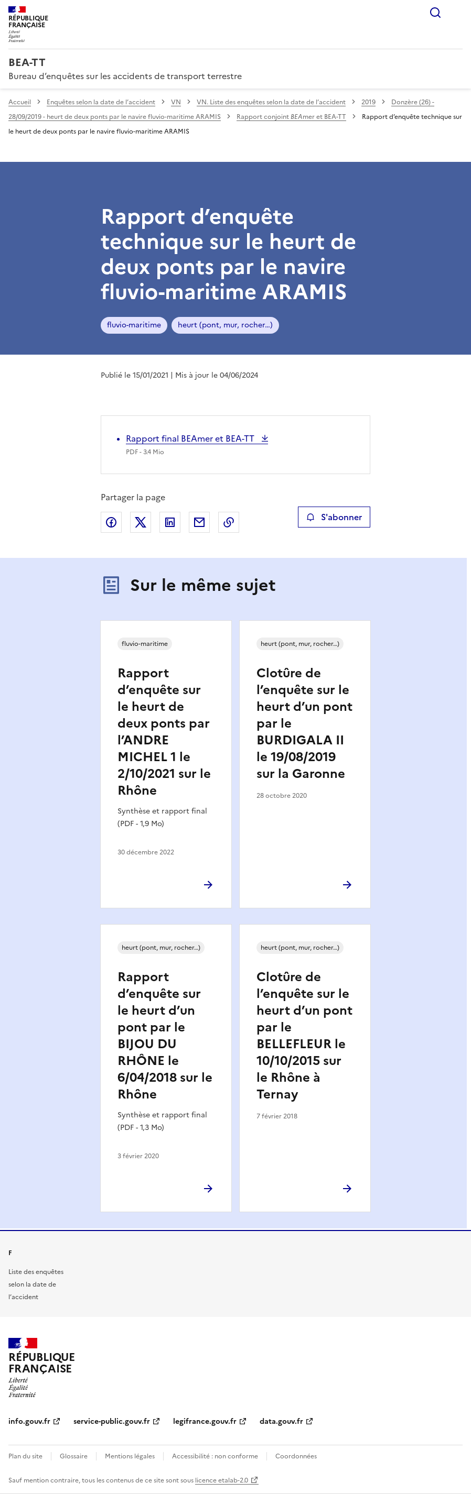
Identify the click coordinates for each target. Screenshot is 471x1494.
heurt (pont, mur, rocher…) (225, 325)
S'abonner (333, 517)
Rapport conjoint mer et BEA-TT (291, 117)
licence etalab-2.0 (221, 1480)
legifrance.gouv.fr (205, 1421)
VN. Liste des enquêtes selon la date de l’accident (271, 102)
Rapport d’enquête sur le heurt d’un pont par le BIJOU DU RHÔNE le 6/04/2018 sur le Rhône (164, 1036)
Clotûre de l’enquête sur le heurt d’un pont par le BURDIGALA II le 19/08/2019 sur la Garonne (304, 723)
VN (176, 102)
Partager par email (199, 522)
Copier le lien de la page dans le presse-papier (228, 522)
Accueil (19, 102)
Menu (456, 12)
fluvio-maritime (134, 325)
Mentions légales (130, 1456)
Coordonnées (296, 1456)
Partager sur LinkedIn (169, 522)
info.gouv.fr (29, 1421)
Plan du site (25, 1456)
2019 (368, 102)
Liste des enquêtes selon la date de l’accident (35, 1284)
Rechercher (435, 12)
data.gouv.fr (281, 1421)
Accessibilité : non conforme (215, 1456)
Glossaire (74, 1456)
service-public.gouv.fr (111, 1421)
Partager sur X (140, 522)
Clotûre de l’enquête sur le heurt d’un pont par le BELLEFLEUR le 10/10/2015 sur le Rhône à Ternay (304, 1036)
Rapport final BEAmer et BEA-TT (191, 438)
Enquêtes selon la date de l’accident (101, 102)
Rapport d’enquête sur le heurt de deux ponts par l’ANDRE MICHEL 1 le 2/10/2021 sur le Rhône (164, 732)
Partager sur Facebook (111, 522)
